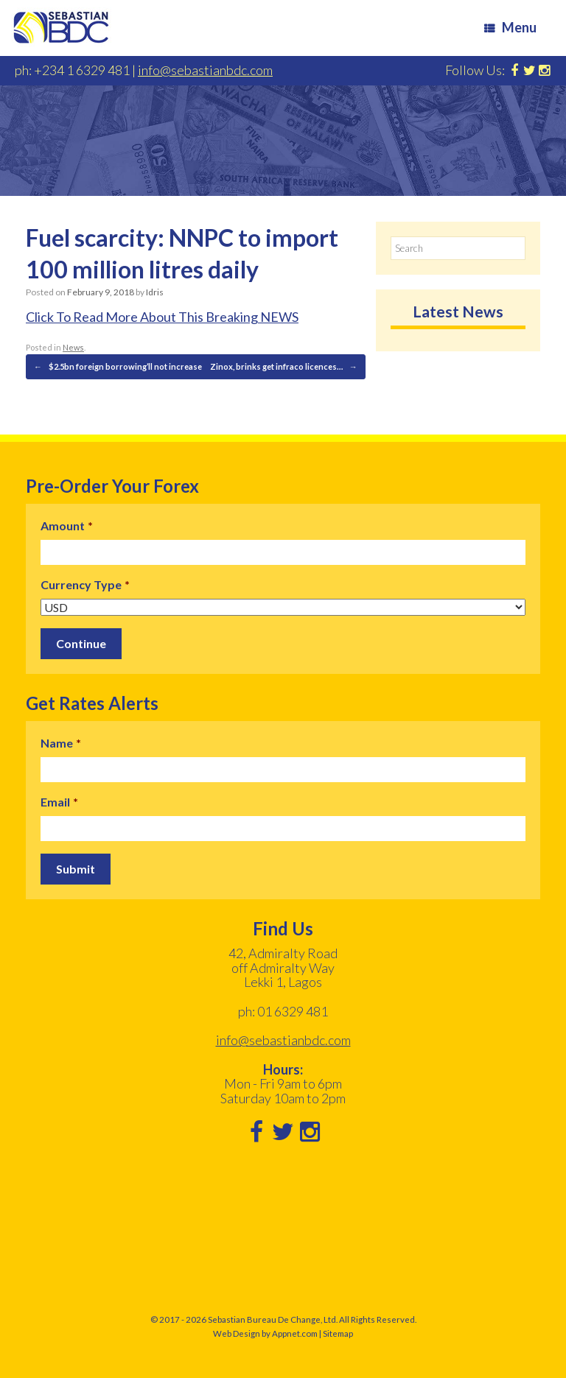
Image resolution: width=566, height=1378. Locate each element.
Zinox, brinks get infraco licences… (283, 366)
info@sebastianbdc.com (205, 70)
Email (59, 802)
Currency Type (85, 584)
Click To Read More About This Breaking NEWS (162, 317)
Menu (510, 27)
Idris (155, 292)
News (73, 347)
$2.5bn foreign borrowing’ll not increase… (121, 366)
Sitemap (338, 1333)
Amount (67, 525)
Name (61, 743)
